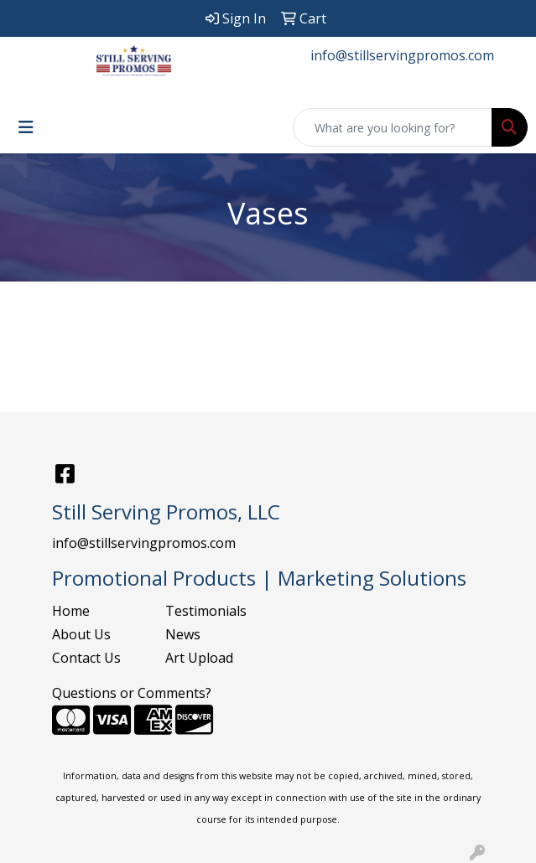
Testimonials (206, 611)
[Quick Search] (392, 127)
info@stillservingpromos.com (402, 55)
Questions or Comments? (131, 693)
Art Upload (199, 658)
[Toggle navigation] (26, 127)
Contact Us (86, 658)
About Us (81, 634)
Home (71, 611)
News (182, 634)
